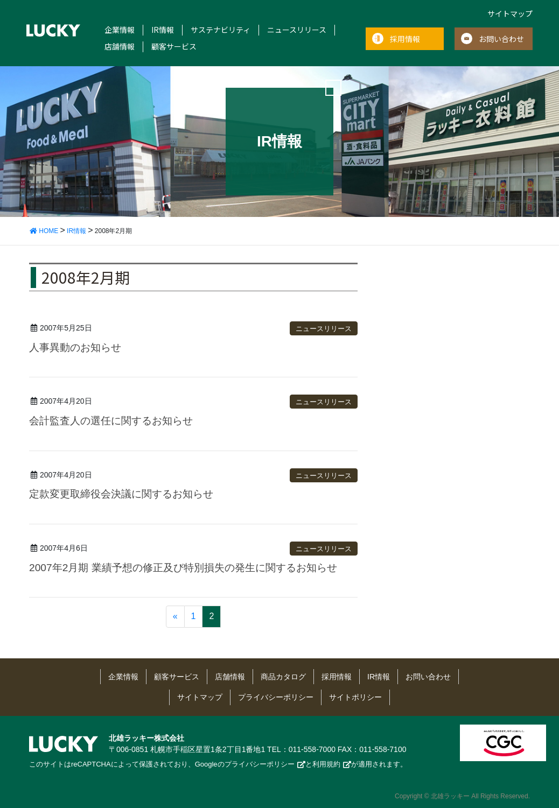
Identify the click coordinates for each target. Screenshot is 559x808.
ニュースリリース (296, 30)
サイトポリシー (355, 697)
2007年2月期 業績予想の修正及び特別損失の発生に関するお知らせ (183, 567)
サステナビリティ (220, 30)
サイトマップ (510, 13)
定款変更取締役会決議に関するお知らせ (121, 494)
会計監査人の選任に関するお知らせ (111, 420)
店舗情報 (119, 46)
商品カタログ (283, 676)
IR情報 (162, 30)
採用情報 (405, 38)
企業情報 (119, 30)
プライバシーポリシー (275, 697)
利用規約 (326, 764)
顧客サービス (174, 46)
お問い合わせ (501, 38)
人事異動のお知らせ (75, 347)
